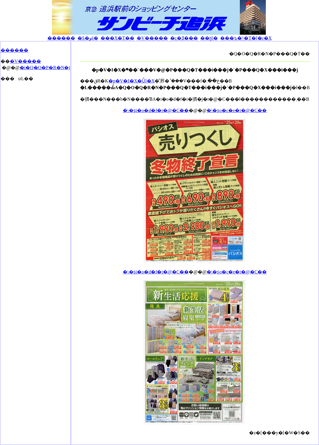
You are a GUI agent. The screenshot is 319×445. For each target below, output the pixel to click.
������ (61, 38)
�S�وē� (87, 38)
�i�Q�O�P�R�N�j (45, 67)
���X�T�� (117, 38)
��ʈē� (209, 38)
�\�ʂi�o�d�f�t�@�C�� (156, 110)
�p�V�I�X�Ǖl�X (131, 80)
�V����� (152, 38)
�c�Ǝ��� (184, 38)
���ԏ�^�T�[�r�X (246, 38)
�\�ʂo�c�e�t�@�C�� (237, 110)
